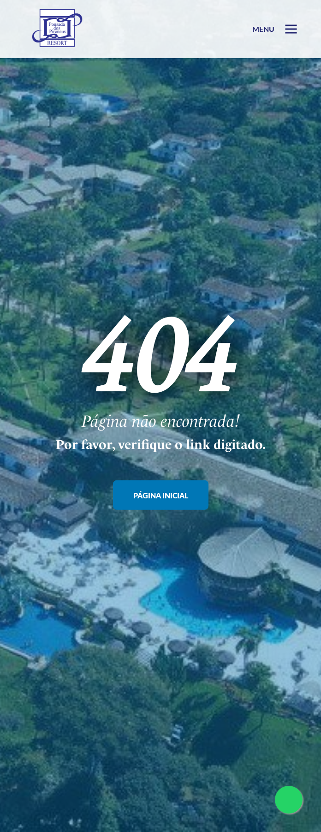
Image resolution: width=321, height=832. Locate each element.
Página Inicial (160, 495)
